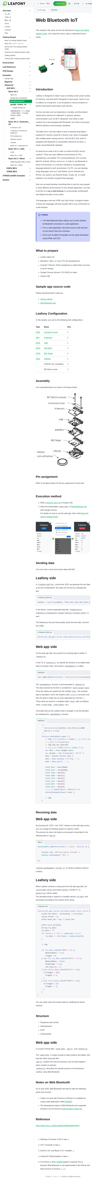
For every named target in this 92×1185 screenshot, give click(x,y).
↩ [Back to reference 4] (68, 1156)
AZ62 (38, 332)
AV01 (38, 359)
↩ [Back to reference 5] (62, 1169)
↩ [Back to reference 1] (68, 1139)
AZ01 (38, 343)
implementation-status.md (71, 1109)
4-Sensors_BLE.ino (53, 503)
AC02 (38, 353)
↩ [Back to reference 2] (60, 1145)
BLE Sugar (48, 353)
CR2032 (47, 359)
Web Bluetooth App (48, 303)
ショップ (60, 3)
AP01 (38, 348)
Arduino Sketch (46, 299)
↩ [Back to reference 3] (73, 1151)
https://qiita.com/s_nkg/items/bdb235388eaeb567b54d (57, 1126)
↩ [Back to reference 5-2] (64, 1169)
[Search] (43, 3)
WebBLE (68, 1102)
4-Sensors (48, 338)
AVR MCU (48, 348)
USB (46, 343)
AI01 (38, 338)
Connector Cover (51, 332)
